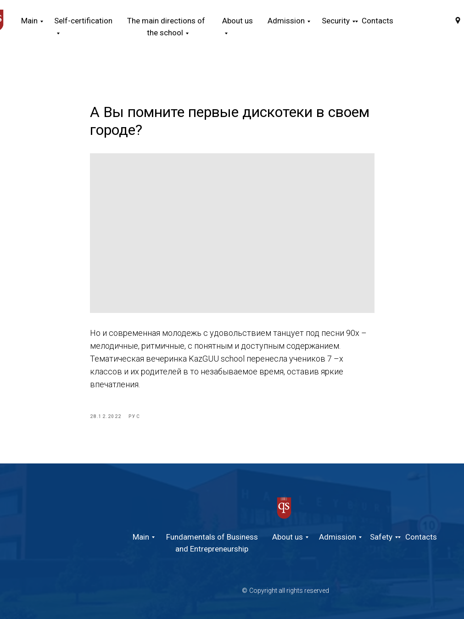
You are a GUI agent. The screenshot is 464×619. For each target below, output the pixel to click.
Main (29, 20)
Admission (337, 536)
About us (287, 536)
